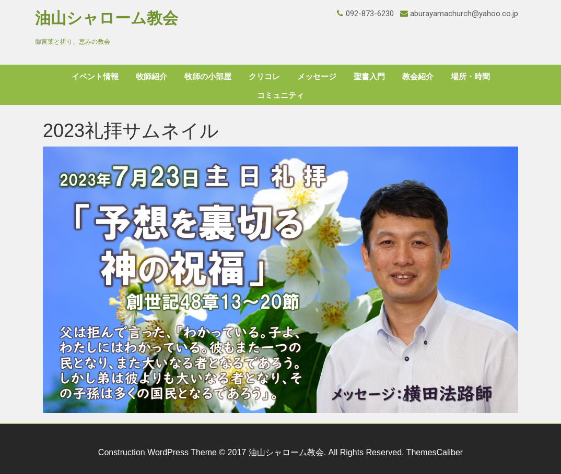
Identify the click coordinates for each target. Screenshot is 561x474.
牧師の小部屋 (207, 76)
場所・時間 (470, 76)
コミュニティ (280, 95)
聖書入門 (369, 76)
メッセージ (316, 76)
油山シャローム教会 (106, 18)
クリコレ (264, 76)
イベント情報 (95, 76)
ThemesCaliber (434, 452)
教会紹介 (418, 76)
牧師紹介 (151, 76)
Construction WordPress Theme (157, 452)
